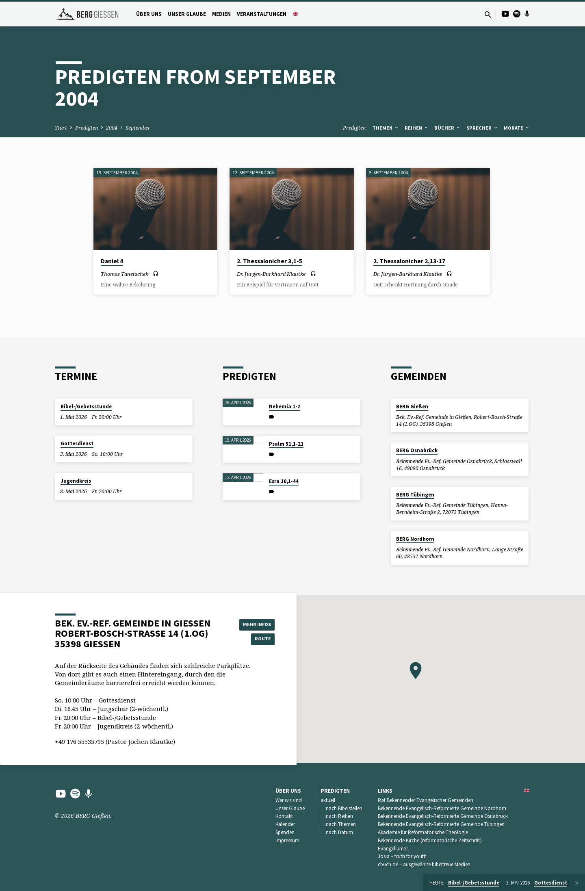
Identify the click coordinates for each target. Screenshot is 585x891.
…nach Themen (338, 824)
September (138, 127)
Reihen (417, 128)
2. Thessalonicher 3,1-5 (269, 261)
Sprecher (482, 128)
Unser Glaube (187, 14)
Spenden (285, 832)
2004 (111, 127)
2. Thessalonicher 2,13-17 (409, 261)
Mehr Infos (254, 623)
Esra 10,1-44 (284, 481)
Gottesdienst (77, 443)
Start (61, 127)
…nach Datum (337, 832)
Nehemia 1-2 (284, 406)
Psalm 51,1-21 (286, 443)
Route (254, 639)
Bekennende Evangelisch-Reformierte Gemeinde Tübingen (441, 824)
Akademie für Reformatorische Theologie (423, 832)
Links (385, 790)
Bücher (447, 128)
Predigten (86, 127)
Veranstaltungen (261, 14)
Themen (386, 128)
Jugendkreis (76, 480)
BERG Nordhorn (415, 538)
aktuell (328, 800)
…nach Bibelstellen (341, 808)
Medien (221, 14)
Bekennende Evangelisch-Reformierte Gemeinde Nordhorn (442, 808)
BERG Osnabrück (417, 450)
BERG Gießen (412, 406)
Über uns (149, 14)
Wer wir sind (288, 800)
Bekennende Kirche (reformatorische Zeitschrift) (430, 840)
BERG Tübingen (415, 494)
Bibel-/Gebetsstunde (86, 406)
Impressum (287, 840)
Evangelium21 (394, 848)
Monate (517, 128)
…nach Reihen (337, 816)
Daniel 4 (112, 261)
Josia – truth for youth (402, 856)
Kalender (285, 824)
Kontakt (284, 816)
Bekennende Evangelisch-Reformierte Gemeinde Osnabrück (443, 816)
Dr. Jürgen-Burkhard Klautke (271, 273)
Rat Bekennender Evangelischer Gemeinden (425, 800)
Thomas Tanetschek (124, 273)
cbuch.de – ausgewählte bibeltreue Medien (424, 864)
